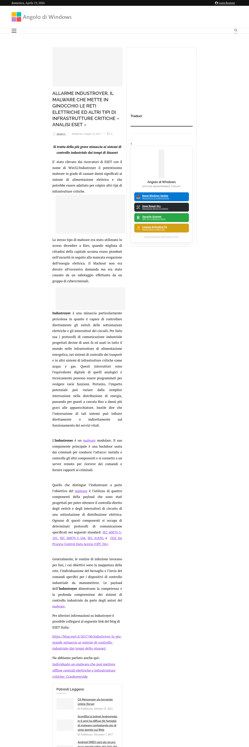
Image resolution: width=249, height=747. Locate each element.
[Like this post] (44, 582)
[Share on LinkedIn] (56, 582)
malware (53, 335)
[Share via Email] (72, 582)
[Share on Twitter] (52, 582)
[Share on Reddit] (60, 582)
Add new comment (37, 592)
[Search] (236, 31)
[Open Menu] (14, 30)
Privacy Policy (114, 709)
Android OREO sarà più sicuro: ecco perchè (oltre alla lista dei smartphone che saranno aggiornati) (65, 523)
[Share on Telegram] (68, 582)
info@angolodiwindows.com (131, 689)
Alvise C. (23, 118)
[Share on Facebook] (48, 582)
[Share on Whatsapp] (64, 582)
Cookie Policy (135, 709)
